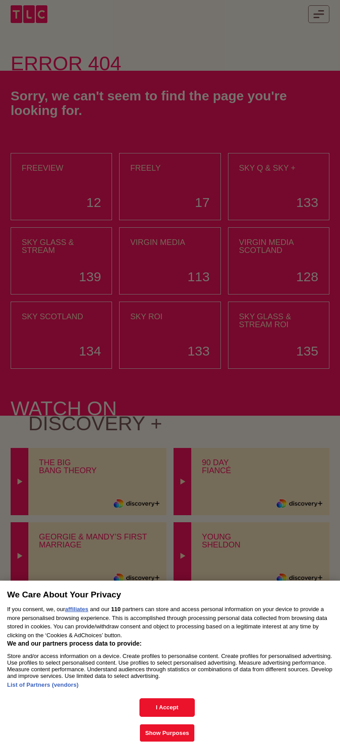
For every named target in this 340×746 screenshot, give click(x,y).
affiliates (77, 614)
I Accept (167, 712)
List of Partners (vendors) (43, 689)
